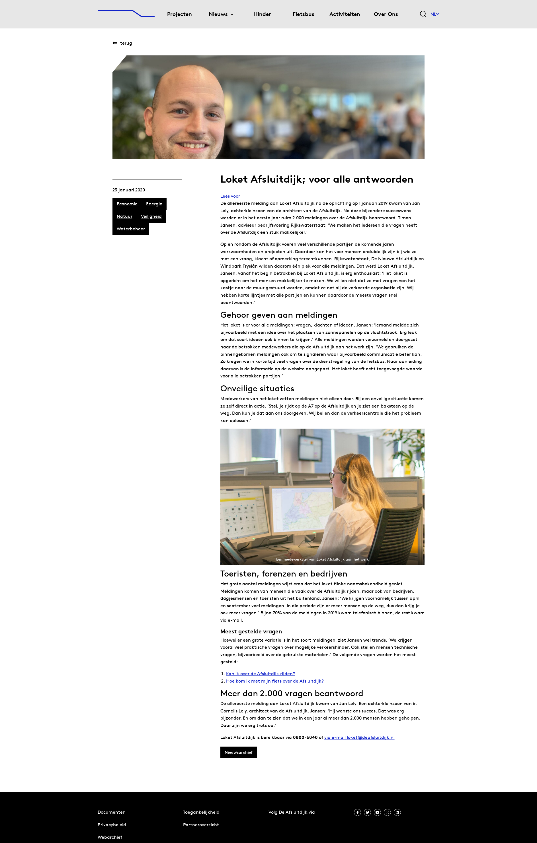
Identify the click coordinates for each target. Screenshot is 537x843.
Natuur (124, 216)
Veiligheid (151, 216)
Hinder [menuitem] (262, 14)
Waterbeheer (131, 229)
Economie (127, 203)
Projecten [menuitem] (179, 14)
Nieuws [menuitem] (218, 14)
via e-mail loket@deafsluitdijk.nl (359, 737)
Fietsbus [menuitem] (303, 14)
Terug (122, 43)
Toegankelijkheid (201, 812)
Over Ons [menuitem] (386, 14)
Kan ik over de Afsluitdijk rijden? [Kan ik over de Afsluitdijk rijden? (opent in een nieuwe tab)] (260, 673)
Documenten (112, 812)
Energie (154, 203)
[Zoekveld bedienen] (423, 14)
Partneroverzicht (201, 824)
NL (435, 14)
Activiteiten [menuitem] (344, 14)
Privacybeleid (112, 824)
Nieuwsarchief (239, 752)
